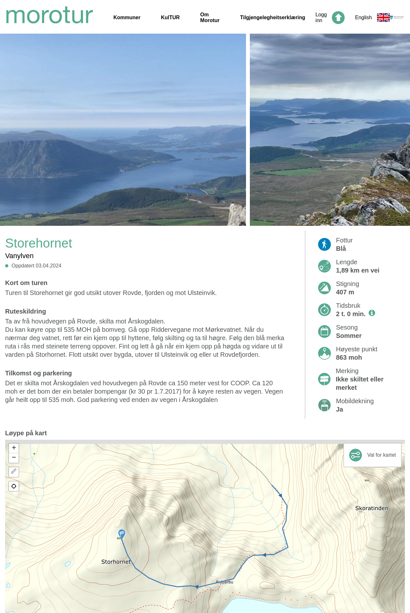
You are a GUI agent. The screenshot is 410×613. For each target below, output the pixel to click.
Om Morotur (209, 17)
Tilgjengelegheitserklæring (272, 17)
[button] (122, 534)
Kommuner (126, 17)
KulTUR (170, 17)
